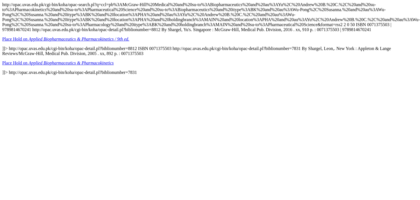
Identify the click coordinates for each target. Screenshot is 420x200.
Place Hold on (65, 39)
